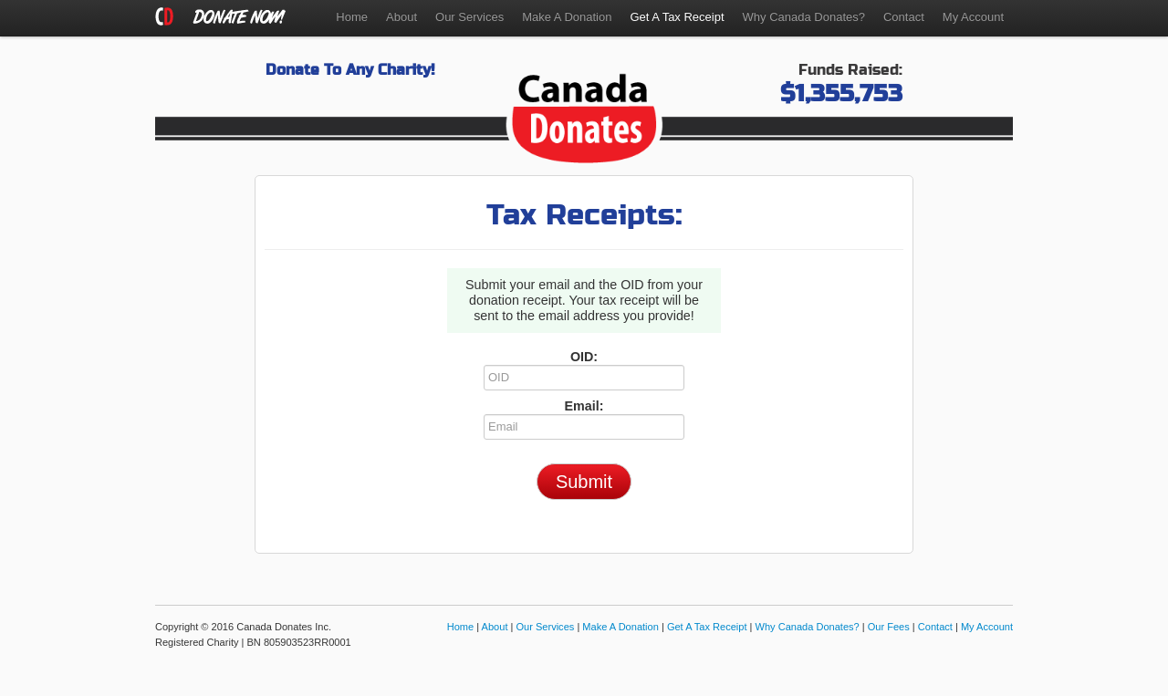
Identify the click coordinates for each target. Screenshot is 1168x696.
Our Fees (889, 626)
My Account (973, 17)
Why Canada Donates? (804, 17)
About (401, 17)
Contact (903, 17)
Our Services (469, 17)
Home (352, 17)
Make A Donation (566, 17)
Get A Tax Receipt (707, 626)
